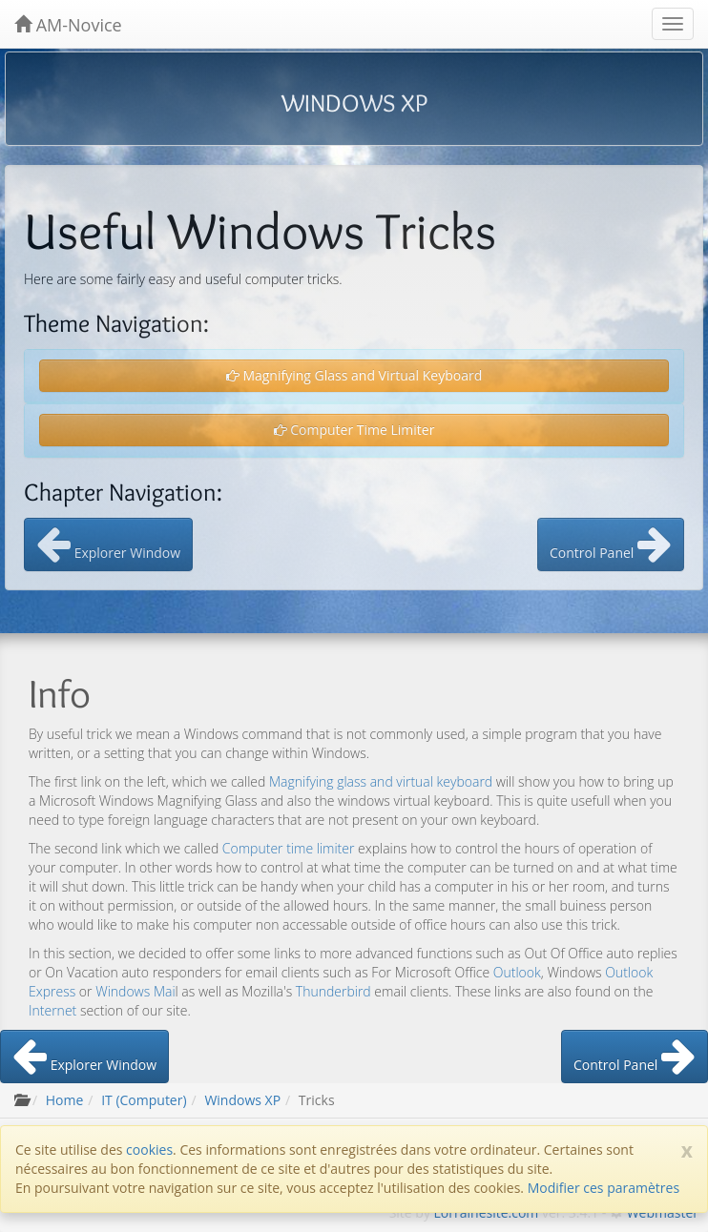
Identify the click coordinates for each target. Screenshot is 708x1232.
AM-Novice (68, 24)
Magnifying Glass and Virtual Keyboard (354, 375)
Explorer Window (108, 544)
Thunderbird (333, 991)
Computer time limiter (288, 848)
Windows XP (242, 1100)
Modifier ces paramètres (603, 1188)
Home (65, 1100)
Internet (52, 1010)
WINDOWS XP (354, 103)
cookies (149, 1149)
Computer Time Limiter (354, 430)
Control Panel (611, 544)
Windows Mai (135, 991)
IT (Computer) (143, 1100)
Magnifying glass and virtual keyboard (380, 781)
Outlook (517, 972)
